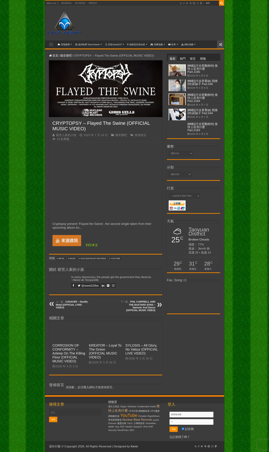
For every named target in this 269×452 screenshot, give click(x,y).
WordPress (123, 430)
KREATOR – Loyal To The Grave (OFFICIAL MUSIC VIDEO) (105, 351)
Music (73, 258)
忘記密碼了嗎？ (179, 437)
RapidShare (154, 416)
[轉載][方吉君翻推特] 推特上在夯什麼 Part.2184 (203, 98)
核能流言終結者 (136, 44)
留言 (193, 58)
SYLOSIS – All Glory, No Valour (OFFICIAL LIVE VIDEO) (141, 349)
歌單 (172, 44)
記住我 (188, 429)
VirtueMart (150, 423)
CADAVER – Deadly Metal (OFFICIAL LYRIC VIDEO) (72, 304)
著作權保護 (80, 3)
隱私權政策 (66, 3)
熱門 (183, 58)
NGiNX (128, 426)
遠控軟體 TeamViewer (87, 44)
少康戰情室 (139, 423)
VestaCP (137, 426)
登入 (86, 387)
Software (132, 406)
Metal (62, 258)
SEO (131, 430)
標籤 (203, 58)
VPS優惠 (155, 411)
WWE (111, 426)
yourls (156, 420)
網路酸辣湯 (113, 416)
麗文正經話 (113, 406)
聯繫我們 (93, 3)
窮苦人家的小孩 (66, 135)
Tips (117, 426)
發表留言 (140, 135)
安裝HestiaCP (113, 44)
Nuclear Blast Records (93, 258)
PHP (150, 426)
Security (112, 430)
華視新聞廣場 (115, 420)
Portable (142, 416)
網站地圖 (187, 44)
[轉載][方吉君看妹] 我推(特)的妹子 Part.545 (203, 82)
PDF (122, 426)
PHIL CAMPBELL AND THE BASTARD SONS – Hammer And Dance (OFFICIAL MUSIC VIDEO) (140, 306)
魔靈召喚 (121, 423)
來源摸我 (67, 240)
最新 (173, 58)
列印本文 (92, 245)
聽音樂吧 (66, 55)
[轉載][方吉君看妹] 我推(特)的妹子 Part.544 (203, 112)
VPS (145, 426)
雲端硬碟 (64, 44)
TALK (130, 423)
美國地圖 (156, 44)
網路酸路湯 (144, 411)
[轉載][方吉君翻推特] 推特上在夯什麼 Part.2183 (203, 127)
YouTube (115, 258)
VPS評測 (133, 411)
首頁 (51, 44)
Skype (123, 406)
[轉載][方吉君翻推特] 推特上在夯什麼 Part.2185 (203, 69)
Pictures (112, 423)
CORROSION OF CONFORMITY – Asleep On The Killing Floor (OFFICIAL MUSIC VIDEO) (68, 353)
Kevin (134, 446)
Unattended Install (146, 406)
